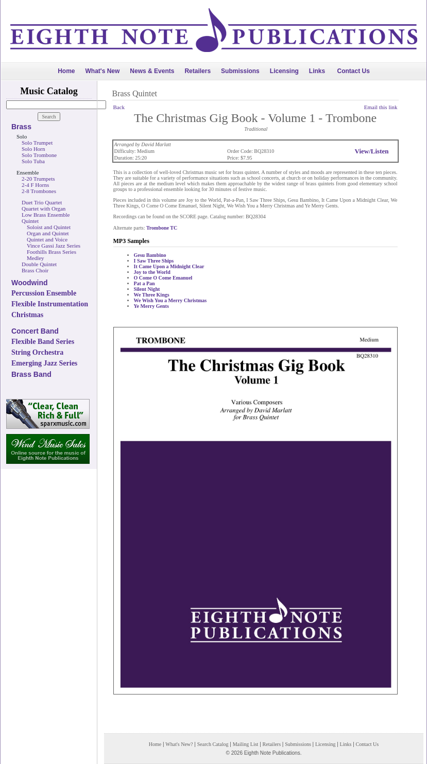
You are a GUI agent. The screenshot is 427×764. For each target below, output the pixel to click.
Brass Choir (35, 270)
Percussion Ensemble (43, 293)
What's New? (179, 744)
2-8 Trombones (39, 191)
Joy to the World (152, 272)
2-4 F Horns (35, 185)
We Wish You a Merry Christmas (170, 300)
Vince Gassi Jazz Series (53, 245)
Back (119, 107)
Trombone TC (161, 228)
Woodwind (29, 283)
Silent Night (147, 289)
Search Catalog (213, 744)
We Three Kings (151, 295)
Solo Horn (33, 149)
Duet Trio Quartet (42, 202)
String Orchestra (37, 352)
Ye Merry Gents (151, 306)
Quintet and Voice (47, 239)
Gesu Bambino (150, 255)
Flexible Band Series (42, 341)
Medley (35, 258)
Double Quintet (39, 264)
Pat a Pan (144, 283)
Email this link (381, 107)
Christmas (27, 315)
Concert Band (35, 331)
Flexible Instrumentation (49, 304)
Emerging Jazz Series (44, 363)
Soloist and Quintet (49, 227)
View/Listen (372, 151)
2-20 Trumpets (38, 179)
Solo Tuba (33, 161)
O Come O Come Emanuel (163, 278)
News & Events (152, 71)
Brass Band (31, 374)
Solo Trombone (39, 155)
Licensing (284, 71)
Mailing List (246, 744)
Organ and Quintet (48, 233)
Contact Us (353, 71)
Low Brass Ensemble (46, 215)
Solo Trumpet (37, 143)
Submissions (240, 71)
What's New (102, 71)
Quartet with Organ (43, 208)
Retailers (197, 71)
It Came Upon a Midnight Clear (169, 266)
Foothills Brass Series (51, 252)
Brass (21, 127)
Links (317, 71)
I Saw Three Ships (154, 261)
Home (66, 71)
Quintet (30, 221)
